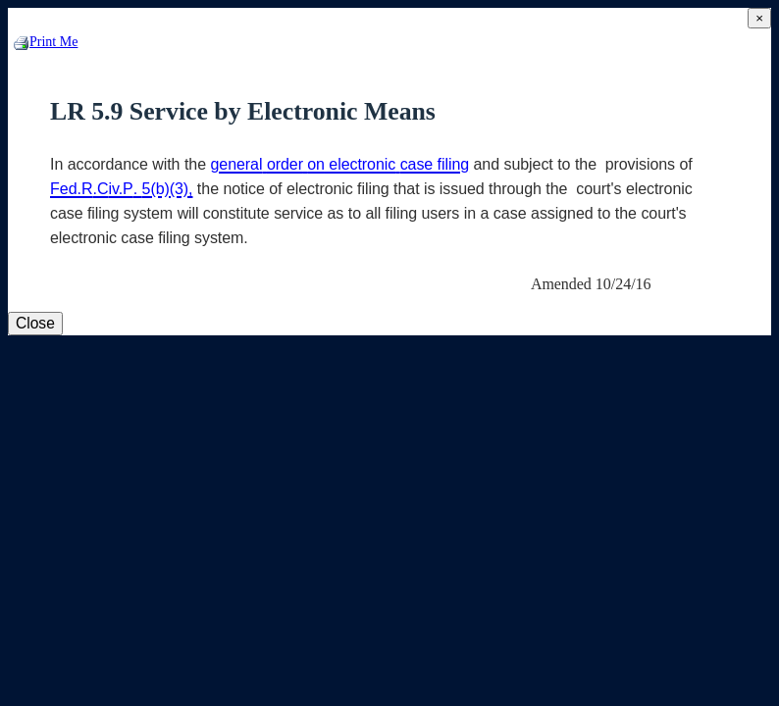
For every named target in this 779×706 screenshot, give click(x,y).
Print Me (46, 41)
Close (35, 323)
